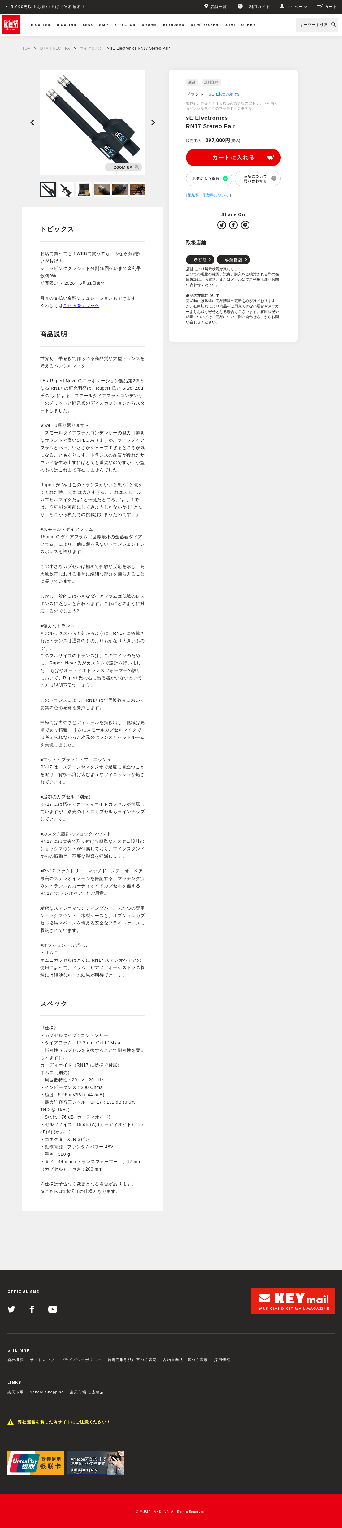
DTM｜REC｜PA (55, 48)
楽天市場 (15, 1392)
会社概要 (15, 1360)
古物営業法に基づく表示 (185, 1360)
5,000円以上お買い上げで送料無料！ (48, 7)
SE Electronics (224, 94)
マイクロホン (91, 48)
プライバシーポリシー (81, 1360)
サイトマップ (42, 1360)
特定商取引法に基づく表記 (132, 1360)
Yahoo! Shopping (47, 1392)
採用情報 (222, 1360)
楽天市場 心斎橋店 (87, 1392)
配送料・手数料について (208, 195)
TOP (26, 48)
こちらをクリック (81, 305)
